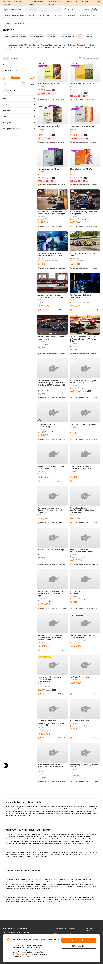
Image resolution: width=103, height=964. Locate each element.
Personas (19, 110)
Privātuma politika (18, 954)
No (5, 82)
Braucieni (23, 23)
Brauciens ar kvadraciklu (19, 37)
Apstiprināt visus (78, 940)
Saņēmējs (19, 104)
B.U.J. (77, 1)
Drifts (6, 37)
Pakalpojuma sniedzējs (19, 128)
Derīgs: (42, 94)
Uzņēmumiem (69, 1)
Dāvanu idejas (18, 16)
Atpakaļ (7, 23)
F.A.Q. (71, 934)
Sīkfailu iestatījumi (79, 946)
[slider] (4, 78)
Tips (19, 116)
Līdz (23, 82)
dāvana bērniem (84, 852)
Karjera (55, 934)
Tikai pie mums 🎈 (70, 16)
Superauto (90, 37)
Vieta (29, 16)
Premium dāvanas (84, 16)
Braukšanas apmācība (67, 37)
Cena (5, 65)
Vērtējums (19, 122)
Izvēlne (6, 16)
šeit (35, 956)
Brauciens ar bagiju (52, 37)
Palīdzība (97, 1)
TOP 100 (49, 16)
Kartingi (80, 37)
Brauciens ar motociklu (36, 37)
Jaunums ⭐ (58, 16)
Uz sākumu (15, 23)
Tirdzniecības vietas (86, 3)
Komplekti (40, 16)
